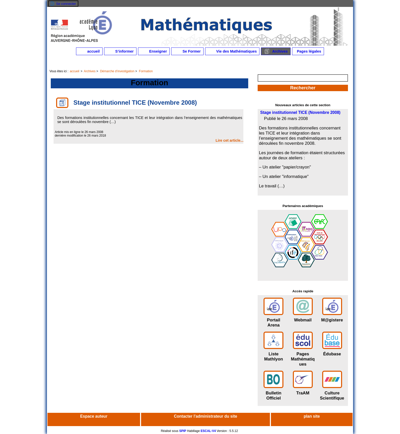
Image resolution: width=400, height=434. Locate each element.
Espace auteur (93, 416)
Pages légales (308, 51)
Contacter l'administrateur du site (205, 416)
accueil (89, 51)
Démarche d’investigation (117, 71)
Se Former (187, 51)
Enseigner (154, 51)
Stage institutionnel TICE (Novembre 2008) (300, 112)
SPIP (182, 431)
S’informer (120, 51)
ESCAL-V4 (208, 431)
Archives (276, 51)
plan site (312, 416)
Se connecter (66, 4)
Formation (146, 71)
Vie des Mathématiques (232, 51)
